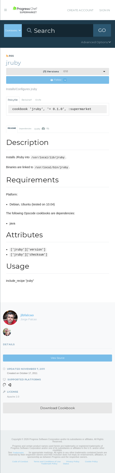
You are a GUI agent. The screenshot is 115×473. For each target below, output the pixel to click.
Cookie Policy (91, 461)
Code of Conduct (20, 461)
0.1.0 (55, 71)
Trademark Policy (49, 464)
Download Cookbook (57, 408)
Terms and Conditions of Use (47, 461)
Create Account (80, 10)
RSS (10, 56)
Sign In (104, 10)
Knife (38, 100)
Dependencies (25, 129)
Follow (58, 80)
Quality (41, 128)
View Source (57, 358)
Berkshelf (27, 100)
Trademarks (18, 452)
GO (102, 30)
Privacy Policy (72, 461)
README (12, 128)
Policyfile (13, 100)
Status (66, 464)
